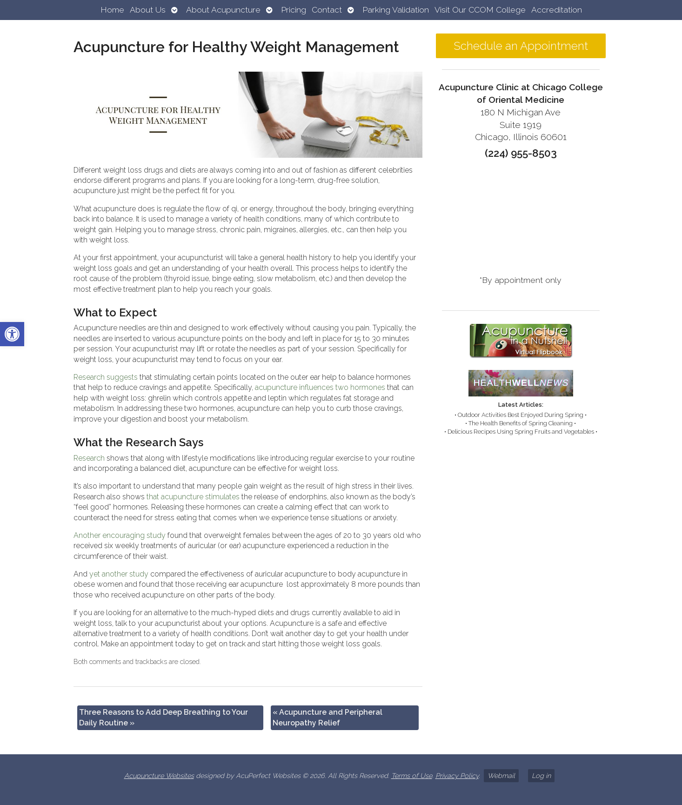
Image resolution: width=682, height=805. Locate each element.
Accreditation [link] (556, 9)
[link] (12, 334)
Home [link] (112, 9)
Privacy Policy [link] (457, 775)
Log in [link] (541, 775)
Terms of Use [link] (411, 775)
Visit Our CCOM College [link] (480, 9)
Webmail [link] (501, 775)
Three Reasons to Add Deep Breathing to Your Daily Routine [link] (163, 717)
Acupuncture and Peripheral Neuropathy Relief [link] (327, 717)
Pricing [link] (293, 9)
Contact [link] (327, 9)
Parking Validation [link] (395, 9)
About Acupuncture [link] (223, 9)
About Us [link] (148, 9)
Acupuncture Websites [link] (159, 775)
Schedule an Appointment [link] (521, 46)
